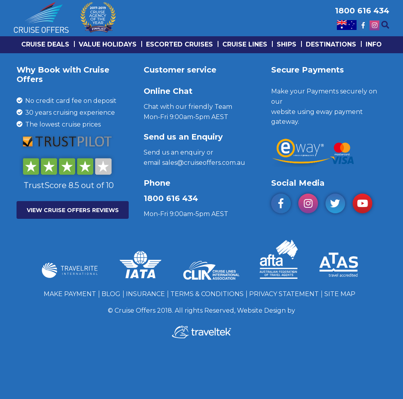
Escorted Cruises (179, 44)
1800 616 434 (171, 198)
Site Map (339, 294)
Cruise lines (244, 44)
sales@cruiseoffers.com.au (203, 162)
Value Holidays (108, 44)
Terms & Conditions (207, 294)
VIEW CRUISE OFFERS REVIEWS (73, 210)
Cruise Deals (45, 44)
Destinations (331, 44)
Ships (286, 44)
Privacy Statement (284, 294)
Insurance (145, 294)
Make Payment (70, 294)
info (374, 44)
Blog (111, 294)
